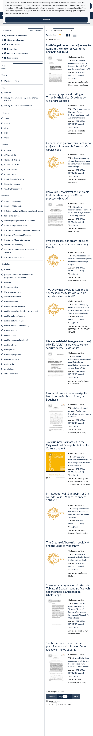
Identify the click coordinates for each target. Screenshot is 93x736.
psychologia (9, 369)
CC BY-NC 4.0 (10, 155)
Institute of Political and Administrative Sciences (20, 250)
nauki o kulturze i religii (13, 321)
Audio (6, 118)
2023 (75, 426)
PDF (6, 133)
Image (7, 123)
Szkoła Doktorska (11, 216)
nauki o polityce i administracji (16, 325)
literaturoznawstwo (12, 292)
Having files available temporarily (18, 106)
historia (7, 282)
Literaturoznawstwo (12, 296)
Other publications (15, 40)
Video (6, 138)
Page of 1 (65, 696)
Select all (38, 30)
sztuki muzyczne (11, 374)
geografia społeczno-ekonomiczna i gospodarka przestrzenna (19, 275)
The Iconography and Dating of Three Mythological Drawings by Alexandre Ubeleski (66, 97)
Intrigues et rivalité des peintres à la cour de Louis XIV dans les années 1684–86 (67, 497)
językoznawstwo (11, 287)
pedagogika (9, 364)
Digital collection (11, 81)
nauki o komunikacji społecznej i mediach (21, 311)
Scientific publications (17, 35)
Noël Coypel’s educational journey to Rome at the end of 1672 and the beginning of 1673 (68, 48)
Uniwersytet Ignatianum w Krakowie (19, 220)
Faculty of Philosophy (13, 206)
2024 (75, 527)
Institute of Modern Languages (17, 240)
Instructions (12, 58)
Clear (31, 30)
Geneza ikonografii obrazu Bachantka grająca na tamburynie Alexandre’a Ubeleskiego (69, 146)
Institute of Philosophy (13, 244)
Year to (4, 75)
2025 (75, 627)
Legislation (12, 49)
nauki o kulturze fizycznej (14, 316)
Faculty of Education (12, 201)
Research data (13, 44)
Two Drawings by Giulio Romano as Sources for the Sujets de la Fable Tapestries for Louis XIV (67, 293)
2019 (75, 323)
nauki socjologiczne (12, 354)
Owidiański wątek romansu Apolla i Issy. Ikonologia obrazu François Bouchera (67, 396)
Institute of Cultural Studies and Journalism (22, 230)
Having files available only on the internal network (21, 99)
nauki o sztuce (10, 335)
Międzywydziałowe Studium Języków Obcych (23, 211)
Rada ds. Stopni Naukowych (15, 225)
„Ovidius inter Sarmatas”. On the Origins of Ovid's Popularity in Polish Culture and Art (68, 445)
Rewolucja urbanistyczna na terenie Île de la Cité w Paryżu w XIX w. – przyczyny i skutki (67, 195)
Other (6, 128)
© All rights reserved (13, 189)
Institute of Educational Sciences (17, 235)
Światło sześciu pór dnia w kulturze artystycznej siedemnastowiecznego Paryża (68, 244)
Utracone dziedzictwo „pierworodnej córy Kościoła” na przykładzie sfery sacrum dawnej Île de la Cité (68, 344)
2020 (75, 127)
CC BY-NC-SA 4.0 (11, 165)
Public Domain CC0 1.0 (14, 179)
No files (7, 93)
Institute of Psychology (14, 257)
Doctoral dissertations (17, 53)
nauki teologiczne (11, 359)
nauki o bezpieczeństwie (14, 306)
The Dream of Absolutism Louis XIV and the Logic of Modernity (67, 544)
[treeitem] (22, 35)
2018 (75, 225)
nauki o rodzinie (10, 330)
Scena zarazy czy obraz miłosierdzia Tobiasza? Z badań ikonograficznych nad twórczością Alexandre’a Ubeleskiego (68, 590)
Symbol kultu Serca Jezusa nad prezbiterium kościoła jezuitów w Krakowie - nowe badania (66, 646)
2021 (75, 78)
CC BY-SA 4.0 (10, 174)
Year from (3, 67)
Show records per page (58, 704)
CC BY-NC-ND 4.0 (12, 160)
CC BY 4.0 (8, 150)
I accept (46, 19)
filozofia (7, 269)
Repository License (12, 184)
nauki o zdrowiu (10, 345)
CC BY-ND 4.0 (10, 169)
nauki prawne (9, 349)
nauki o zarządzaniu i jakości (16, 340)
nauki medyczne (11, 301)
